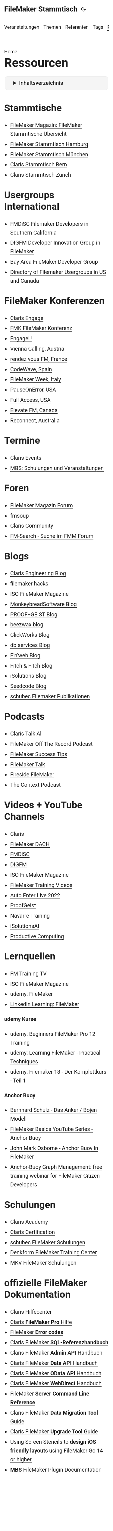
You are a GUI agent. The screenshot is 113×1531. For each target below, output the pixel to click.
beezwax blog (26, 624)
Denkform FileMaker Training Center (53, 1252)
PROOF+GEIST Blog (33, 614)
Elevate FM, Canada (34, 410)
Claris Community (31, 525)
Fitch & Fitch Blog (31, 665)
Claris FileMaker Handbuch (56, 1352)
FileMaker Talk (27, 764)
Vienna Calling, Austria (37, 348)
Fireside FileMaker (32, 774)
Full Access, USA (30, 400)
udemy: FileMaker (31, 994)
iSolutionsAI (24, 926)
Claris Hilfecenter (31, 1312)
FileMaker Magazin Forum (41, 505)
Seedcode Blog (28, 686)
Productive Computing (37, 936)
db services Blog (30, 645)
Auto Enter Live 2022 (35, 895)
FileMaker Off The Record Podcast (51, 744)
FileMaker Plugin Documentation (56, 1469)
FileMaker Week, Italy (35, 379)
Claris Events (25, 458)
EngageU (21, 338)
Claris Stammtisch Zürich (40, 175)
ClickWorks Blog (29, 635)
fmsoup (19, 515)
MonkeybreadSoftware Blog (43, 604)
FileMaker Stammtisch (40, 9)
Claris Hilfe (41, 1322)
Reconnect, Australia (35, 420)
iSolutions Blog (28, 675)
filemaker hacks (29, 583)
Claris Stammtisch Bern (38, 164)
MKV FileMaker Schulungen (43, 1262)
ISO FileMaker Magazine (39, 594)
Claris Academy (29, 1222)
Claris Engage (26, 318)
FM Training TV (28, 973)
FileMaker (36, 1332)
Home (10, 52)
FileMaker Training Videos (41, 885)
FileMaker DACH (30, 844)
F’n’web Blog (25, 655)
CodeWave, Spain (31, 369)
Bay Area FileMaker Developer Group (54, 262)
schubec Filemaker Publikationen (50, 696)
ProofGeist (23, 905)
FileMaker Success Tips (38, 754)
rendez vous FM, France (38, 359)
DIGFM (18, 864)
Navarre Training (30, 915)
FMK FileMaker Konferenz (41, 328)
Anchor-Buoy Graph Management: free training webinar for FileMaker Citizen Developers (56, 1176)
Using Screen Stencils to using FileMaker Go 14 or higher (56, 1451)
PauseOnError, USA (33, 389)
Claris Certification (32, 1232)
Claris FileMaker (59, 1342)
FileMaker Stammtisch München (49, 154)
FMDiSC (20, 854)
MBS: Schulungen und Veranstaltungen (57, 468)
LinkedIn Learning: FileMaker (44, 1004)
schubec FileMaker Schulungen (47, 1242)
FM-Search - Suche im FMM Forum (51, 536)
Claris (17, 834)
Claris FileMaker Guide (54, 1431)
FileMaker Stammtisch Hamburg (49, 144)
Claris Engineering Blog (38, 573)
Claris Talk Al (25, 733)
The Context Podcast (35, 785)
